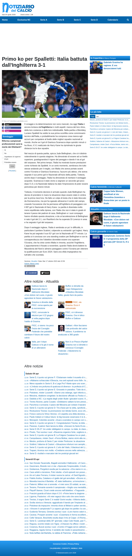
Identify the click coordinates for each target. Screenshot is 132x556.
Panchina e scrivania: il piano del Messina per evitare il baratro (58, 405)
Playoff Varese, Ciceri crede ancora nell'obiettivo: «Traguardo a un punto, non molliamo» (69, 490)
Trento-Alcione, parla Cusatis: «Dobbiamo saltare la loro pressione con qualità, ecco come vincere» (74, 402)
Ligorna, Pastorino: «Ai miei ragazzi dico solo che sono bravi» (57, 496)
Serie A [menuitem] (43, 20)
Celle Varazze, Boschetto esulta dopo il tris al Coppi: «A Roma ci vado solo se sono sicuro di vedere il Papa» (78, 518)
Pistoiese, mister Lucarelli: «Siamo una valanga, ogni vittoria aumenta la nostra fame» (68, 393)
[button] (12, 166)
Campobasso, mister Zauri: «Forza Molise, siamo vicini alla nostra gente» (63, 438)
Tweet (45, 273)
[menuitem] (128, 20)
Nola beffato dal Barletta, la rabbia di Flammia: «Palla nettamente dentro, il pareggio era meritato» (74, 533)
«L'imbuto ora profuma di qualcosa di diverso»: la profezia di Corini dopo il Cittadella (67, 386)
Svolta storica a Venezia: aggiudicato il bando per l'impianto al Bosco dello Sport (66, 503)
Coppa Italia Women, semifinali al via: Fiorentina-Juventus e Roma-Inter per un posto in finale (116, 197)
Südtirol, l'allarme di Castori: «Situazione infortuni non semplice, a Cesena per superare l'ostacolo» (74, 444)
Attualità (34, 261)
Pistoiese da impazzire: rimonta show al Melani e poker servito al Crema (62, 506)
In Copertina (96, 58)
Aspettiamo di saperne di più (12, 158)
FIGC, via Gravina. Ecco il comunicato (73, 305)
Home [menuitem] (5, 20)
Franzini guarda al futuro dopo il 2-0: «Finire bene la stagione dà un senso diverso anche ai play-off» (75, 493)
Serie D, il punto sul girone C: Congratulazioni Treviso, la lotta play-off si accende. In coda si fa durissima (77, 423)
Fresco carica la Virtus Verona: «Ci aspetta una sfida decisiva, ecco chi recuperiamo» (68, 414)
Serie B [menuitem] (60, 20)
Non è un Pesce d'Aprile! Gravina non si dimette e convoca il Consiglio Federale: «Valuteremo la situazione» (73, 348)
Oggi (92, 116)
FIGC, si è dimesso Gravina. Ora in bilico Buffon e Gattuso (74, 315)
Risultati (12, 171)
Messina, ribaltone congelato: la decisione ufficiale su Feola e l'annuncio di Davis (66, 396)
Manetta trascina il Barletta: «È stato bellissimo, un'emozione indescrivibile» (64, 481)
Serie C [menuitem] (77, 20)
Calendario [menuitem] (113, 20)
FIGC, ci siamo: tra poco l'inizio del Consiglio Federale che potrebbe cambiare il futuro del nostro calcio (39, 331)
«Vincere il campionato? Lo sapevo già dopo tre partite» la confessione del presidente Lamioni (72, 509)
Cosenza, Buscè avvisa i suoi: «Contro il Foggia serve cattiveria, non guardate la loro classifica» (73, 527)
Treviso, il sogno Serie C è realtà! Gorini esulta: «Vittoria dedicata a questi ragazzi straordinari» (72, 499)
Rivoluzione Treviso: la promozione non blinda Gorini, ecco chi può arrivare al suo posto (69, 411)
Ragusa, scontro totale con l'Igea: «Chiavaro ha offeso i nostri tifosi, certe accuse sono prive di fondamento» (78, 524)
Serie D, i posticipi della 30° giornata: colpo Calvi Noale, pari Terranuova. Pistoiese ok (68, 521)
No (5, 153)
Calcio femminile (99, 187)
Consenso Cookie (60, 544)
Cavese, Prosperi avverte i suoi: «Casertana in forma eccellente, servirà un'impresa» (68, 515)
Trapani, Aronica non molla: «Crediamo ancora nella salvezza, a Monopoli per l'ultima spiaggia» (72, 450)
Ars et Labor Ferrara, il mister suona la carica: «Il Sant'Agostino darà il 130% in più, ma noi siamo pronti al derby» (80, 475)
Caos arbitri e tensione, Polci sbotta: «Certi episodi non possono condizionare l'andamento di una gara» (76, 472)
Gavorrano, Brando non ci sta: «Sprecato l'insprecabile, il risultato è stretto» (63, 466)
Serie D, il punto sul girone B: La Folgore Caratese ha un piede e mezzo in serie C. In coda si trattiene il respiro (79, 435)
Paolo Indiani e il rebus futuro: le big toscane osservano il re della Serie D (62, 417)
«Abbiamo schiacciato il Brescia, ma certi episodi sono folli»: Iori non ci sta (63, 380)
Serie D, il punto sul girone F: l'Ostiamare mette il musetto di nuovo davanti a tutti (66, 377)
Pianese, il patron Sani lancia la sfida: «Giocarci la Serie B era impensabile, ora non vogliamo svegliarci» (77, 426)
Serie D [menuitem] (94, 20)
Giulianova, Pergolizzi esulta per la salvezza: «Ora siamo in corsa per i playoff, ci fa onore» (70, 469)
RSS (80, 548)
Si (5, 150)
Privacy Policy (73, 544)
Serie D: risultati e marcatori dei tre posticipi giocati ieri (54, 453)
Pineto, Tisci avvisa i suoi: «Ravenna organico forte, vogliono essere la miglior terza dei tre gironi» (74, 432)
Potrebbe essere (10, 162)
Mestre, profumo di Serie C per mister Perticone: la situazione (57, 441)
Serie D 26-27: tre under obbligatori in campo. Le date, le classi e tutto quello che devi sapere (71, 429)
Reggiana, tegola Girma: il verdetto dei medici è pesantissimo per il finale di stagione (68, 530)
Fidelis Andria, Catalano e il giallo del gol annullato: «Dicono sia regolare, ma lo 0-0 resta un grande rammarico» (80, 478)
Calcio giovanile (98, 231)
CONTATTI (66, 548)
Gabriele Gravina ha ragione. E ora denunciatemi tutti (113, 65)
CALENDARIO (55, 548)
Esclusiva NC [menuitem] (24, 20)
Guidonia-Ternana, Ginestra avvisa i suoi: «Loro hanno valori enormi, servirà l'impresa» (69, 512)
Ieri (97, 116)
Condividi (31, 273)
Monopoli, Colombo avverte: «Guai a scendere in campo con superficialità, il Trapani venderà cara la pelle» (78, 420)
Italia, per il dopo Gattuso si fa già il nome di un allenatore (43, 345)
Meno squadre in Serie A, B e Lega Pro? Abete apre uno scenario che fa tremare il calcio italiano (73, 383)
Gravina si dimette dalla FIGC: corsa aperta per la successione (42, 305)
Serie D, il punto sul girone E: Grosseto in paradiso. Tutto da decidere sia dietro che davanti (71, 390)
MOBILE (74, 548)
